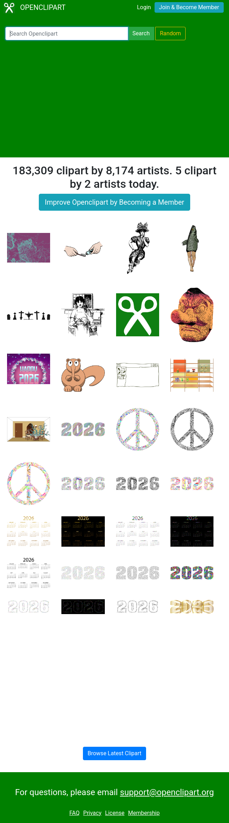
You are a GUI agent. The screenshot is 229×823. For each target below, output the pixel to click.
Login (144, 7)
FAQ (75, 813)
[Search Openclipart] (66, 33)
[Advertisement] (114, 98)
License (115, 813)
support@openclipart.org (167, 792)
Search (141, 33)
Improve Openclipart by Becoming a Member (114, 202)
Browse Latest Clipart (114, 753)
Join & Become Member (189, 7)
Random (170, 33)
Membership (143, 813)
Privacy (92, 813)
